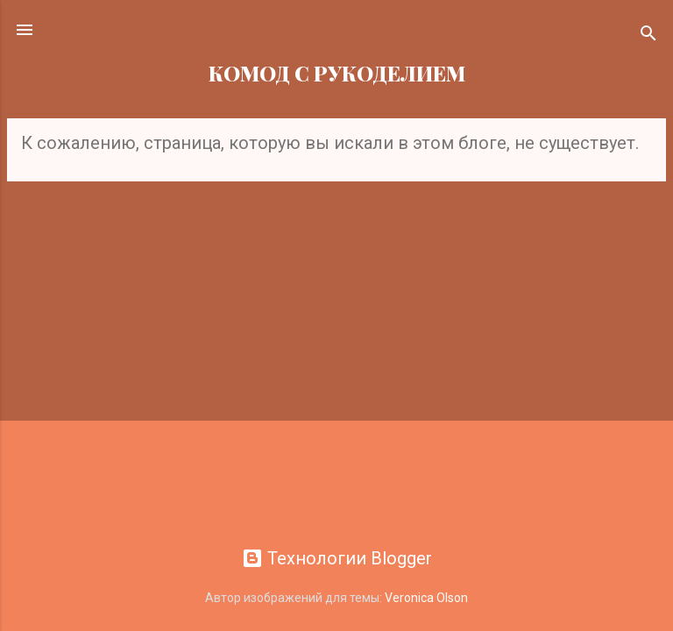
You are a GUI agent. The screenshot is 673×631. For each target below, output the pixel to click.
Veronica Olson (426, 598)
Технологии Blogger (337, 558)
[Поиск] (648, 35)
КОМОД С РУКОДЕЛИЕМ (337, 73)
